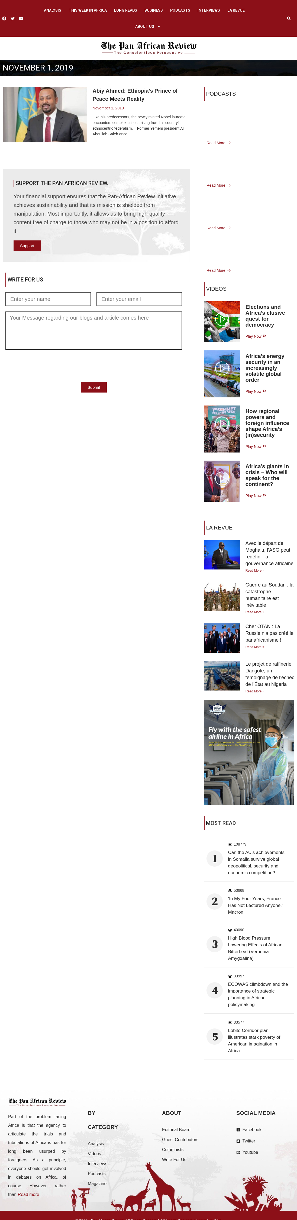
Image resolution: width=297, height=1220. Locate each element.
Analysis (52, 10)
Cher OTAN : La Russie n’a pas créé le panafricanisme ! (269, 633)
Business (153, 10)
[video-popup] (222, 320)
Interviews (209, 10)
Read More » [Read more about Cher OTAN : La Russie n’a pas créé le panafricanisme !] (255, 647)
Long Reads (125, 10)
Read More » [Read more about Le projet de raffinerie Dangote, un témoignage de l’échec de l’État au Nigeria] (255, 691)
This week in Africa (88, 10)
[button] (289, 18)
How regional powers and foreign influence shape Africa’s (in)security (267, 423)
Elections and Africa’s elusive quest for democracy (265, 316)
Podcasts (180, 10)
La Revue (236, 10)
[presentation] (46, 365)
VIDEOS (216, 289)
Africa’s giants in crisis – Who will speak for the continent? (267, 475)
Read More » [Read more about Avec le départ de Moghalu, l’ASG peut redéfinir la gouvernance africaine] (255, 570)
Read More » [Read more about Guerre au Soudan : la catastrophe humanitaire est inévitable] (255, 612)
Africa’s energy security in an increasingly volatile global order (265, 368)
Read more (28, 1194)
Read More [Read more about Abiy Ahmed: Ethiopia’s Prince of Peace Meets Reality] (102, 147)
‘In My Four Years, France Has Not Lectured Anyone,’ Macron (255, 905)
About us (148, 26)
